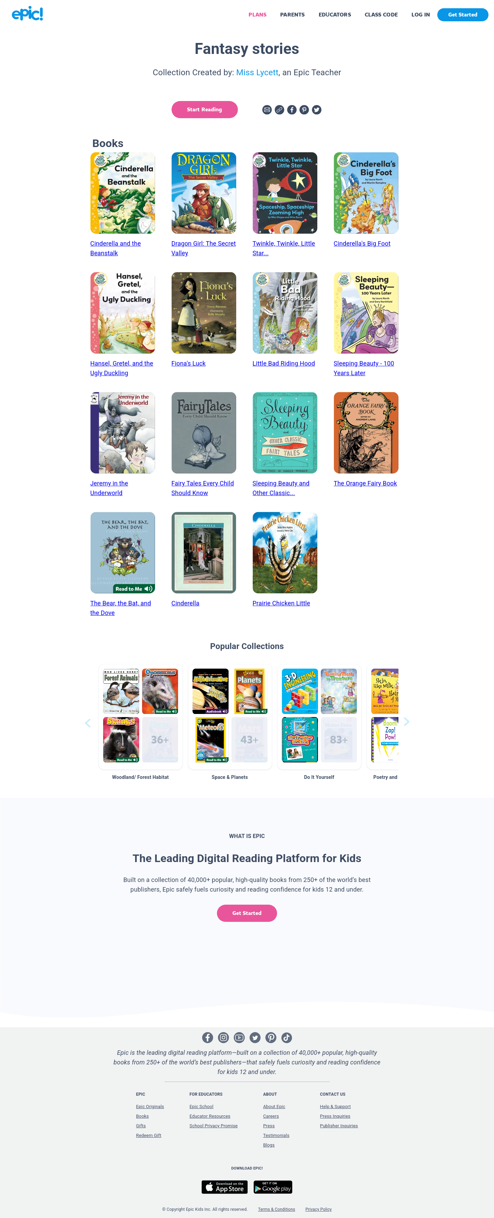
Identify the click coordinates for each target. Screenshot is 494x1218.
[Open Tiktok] (286, 1037)
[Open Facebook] (207, 1037)
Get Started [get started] (462, 14)
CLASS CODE (381, 14)
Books (142, 1116)
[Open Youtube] (239, 1037)
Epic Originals (150, 1106)
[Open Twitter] (255, 1037)
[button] (141, 717)
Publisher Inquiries (339, 1125)
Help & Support (335, 1106)
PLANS (257, 14)
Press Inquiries (335, 1116)
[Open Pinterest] (270, 1037)
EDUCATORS (335, 14)
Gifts (141, 1125)
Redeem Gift (148, 1135)
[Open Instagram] (223, 1037)
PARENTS (292, 14)
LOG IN (420, 14)
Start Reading (204, 109)
